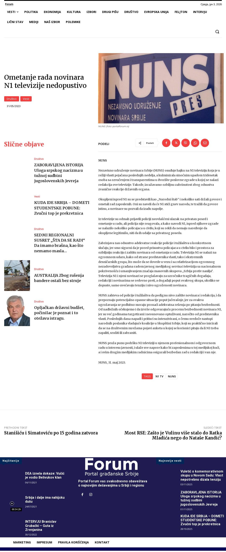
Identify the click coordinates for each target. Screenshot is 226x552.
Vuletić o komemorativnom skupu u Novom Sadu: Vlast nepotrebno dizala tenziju (202, 477)
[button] (217, 31)
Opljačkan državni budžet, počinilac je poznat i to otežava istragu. (59, 314)
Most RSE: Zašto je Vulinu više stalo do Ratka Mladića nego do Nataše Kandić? (173, 437)
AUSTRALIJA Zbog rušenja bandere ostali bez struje (59, 279)
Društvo (11, 99)
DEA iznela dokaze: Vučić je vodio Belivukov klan (44, 477)
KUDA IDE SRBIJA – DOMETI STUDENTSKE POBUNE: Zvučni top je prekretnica (61, 209)
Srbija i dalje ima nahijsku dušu (45, 501)
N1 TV (159, 377)
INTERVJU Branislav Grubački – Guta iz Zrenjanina (40, 527)
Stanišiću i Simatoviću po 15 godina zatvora (51, 434)
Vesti (26, 99)
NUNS (172, 377)
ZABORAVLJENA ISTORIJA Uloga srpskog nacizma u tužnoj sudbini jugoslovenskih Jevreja (58, 174)
